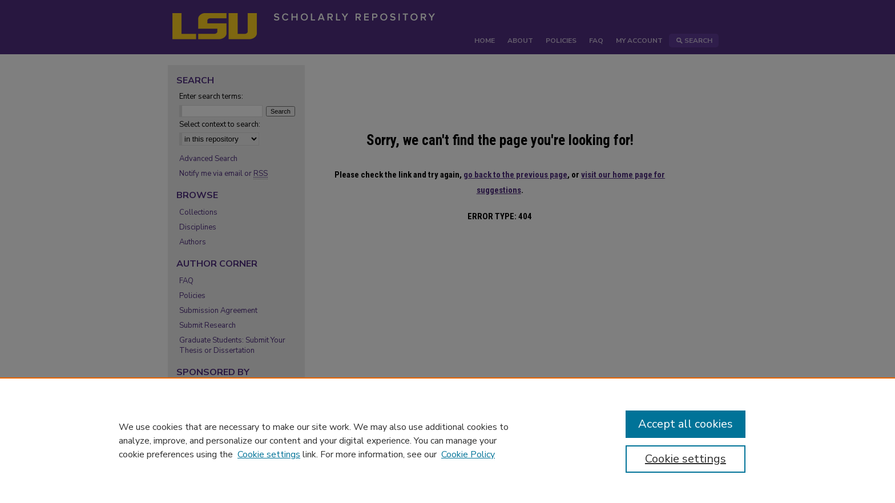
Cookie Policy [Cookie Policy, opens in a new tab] (468, 454)
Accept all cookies (685, 424)
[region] (447, 440)
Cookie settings (268, 454)
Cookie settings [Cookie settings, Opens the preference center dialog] (685, 458)
